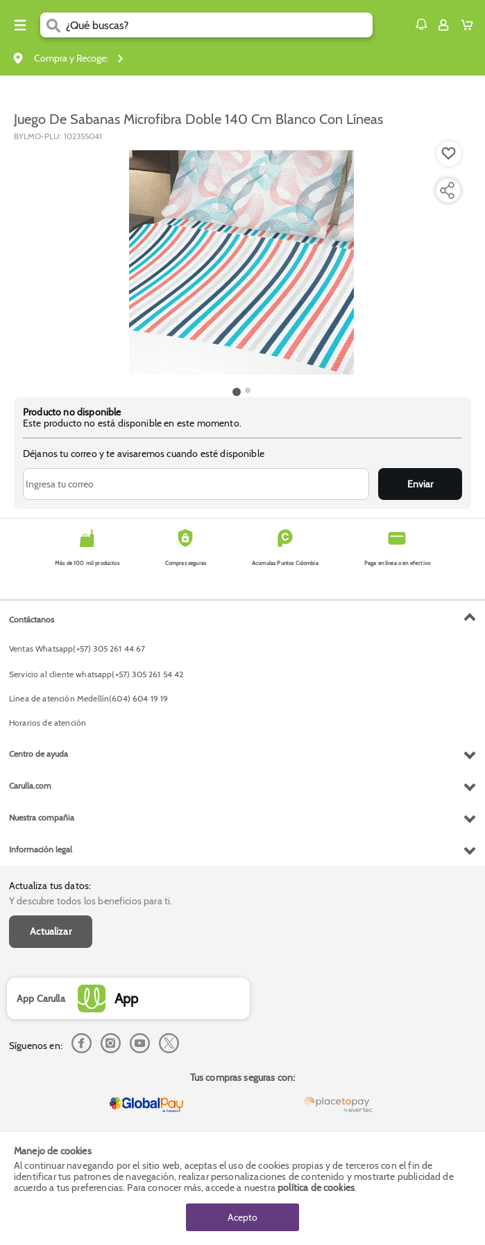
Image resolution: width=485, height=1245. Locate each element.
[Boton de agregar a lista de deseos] (449, 153)
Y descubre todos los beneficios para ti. (90, 900)
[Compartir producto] (447, 190)
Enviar (420, 484)
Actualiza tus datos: (50, 885)
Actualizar (50, 931)
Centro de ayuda (38, 754)
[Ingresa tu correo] (196, 484)
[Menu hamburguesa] (20, 25)
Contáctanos (31, 619)
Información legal (40, 849)
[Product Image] (241, 262)
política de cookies (316, 1187)
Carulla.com (30, 785)
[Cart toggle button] (470, 25)
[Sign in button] (443, 25)
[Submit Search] (53, 24)
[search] (219, 24)
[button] (421, 24)
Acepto (242, 1217)
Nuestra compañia (41, 817)
